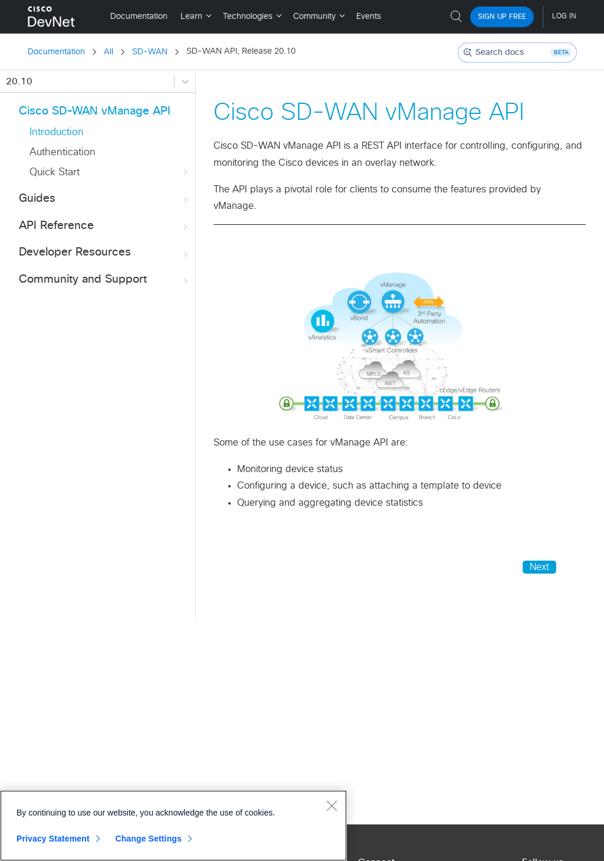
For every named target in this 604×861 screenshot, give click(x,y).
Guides (104, 199)
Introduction (56, 132)
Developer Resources (104, 253)
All (108, 52)
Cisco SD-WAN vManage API (94, 111)
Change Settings (148, 838)
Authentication (62, 153)
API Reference (104, 226)
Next (539, 567)
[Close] (331, 805)
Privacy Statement (53, 838)
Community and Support (104, 280)
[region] (173, 825)
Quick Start (109, 173)
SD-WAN (150, 52)
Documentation (56, 52)
